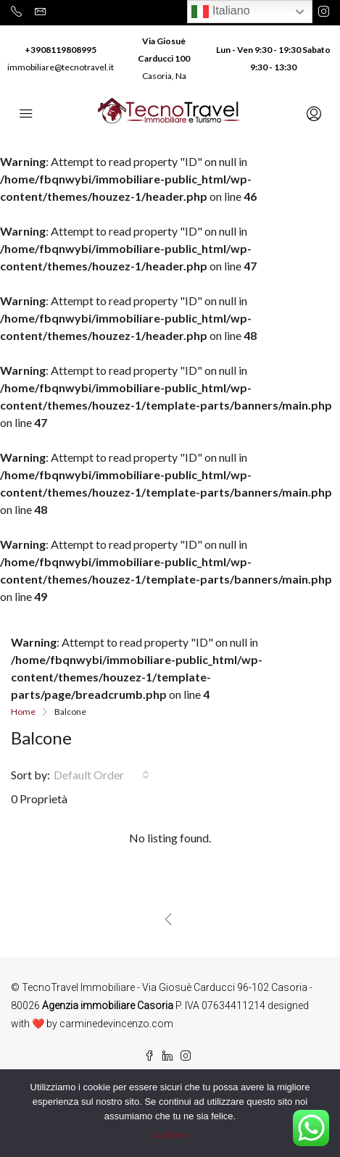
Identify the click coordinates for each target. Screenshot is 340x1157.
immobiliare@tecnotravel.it (60, 67)
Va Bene (170, 1134)
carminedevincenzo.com (116, 1023)
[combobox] (101, 775)
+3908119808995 (60, 49)
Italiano (220, 11)
